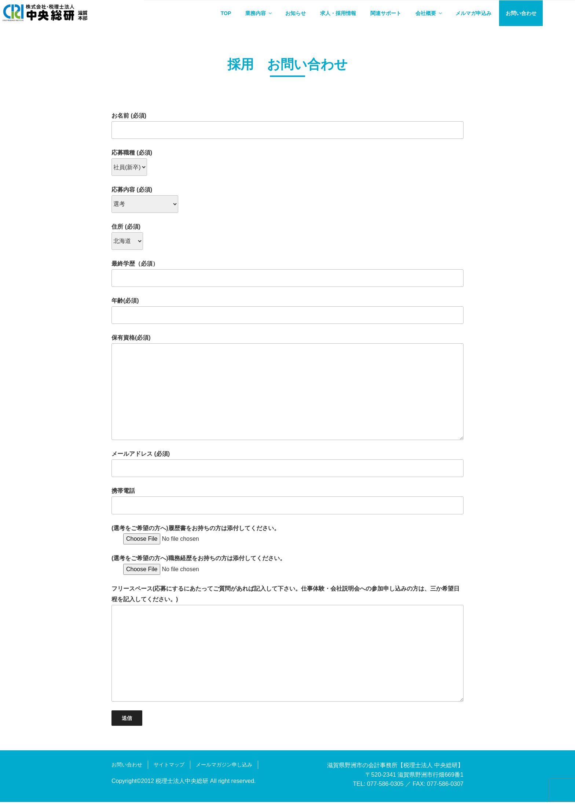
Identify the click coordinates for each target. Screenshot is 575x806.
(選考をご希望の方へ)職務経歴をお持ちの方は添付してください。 (198, 567)
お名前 (287, 130)
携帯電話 (287, 505)
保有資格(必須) (287, 391)
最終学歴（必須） (287, 277)
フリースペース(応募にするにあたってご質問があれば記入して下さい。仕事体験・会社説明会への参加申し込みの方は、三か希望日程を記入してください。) (287, 647)
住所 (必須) (127, 237)
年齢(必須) (287, 314)
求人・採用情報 (338, 13)
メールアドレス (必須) (287, 468)
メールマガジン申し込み (224, 769)
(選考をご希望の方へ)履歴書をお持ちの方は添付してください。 (195, 537)
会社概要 (429, 13)
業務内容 (259, 13)
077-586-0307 (445, 788)
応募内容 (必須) (144, 201)
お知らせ (295, 13)
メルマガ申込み (473, 13)
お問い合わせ (521, 13)
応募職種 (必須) (131, 164)
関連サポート (385, 13)
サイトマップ (169, 769)
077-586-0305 (385, 788)
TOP (226, 13)
